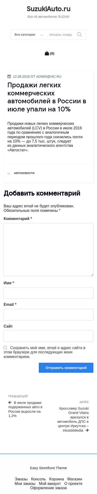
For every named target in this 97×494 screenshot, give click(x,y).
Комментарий (18, 219)
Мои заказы (25, 484)
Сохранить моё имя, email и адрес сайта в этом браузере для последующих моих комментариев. (45, 352)
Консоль (38, 479)
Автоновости (24, 173)
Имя (9, 283)
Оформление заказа (48, 488)
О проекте (73, 484)
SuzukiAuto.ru (48, 9)
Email (10, 304)
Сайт (8, 326)
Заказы (21, 479)
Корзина (56, 479)
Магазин (74, 479)
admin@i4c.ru (48, 76)
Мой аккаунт (50, 484)
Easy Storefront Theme (48, 468)
